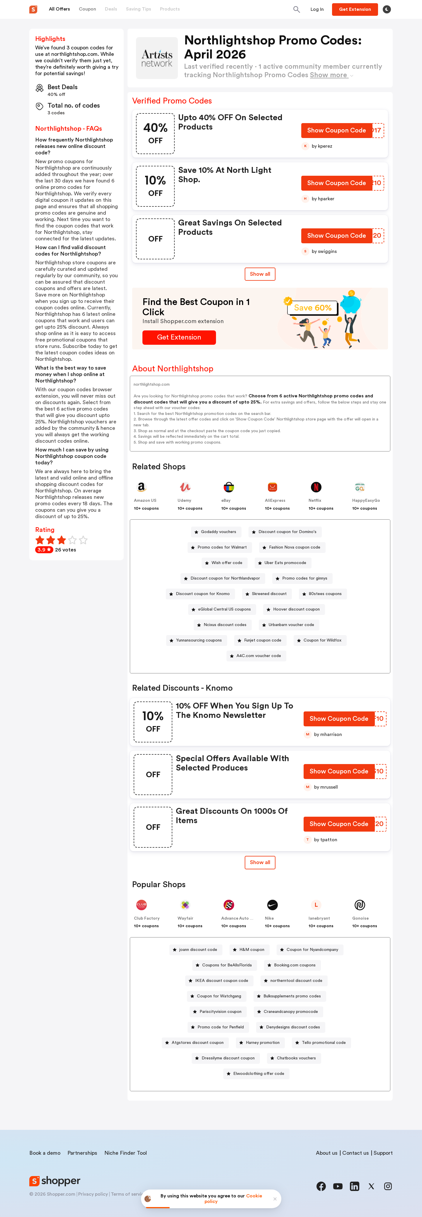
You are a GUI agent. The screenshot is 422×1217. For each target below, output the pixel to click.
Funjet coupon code (262, 640)
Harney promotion (263, 1043)
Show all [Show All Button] (260, 274)
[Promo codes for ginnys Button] (302, 578)
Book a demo (44, 1153)
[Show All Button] (260, 862)
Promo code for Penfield (221, 1027)
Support (383, 1153)
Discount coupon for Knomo (203, 594)
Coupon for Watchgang (219, 996)
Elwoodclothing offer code (258, 1074)
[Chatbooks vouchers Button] (294, 1058)
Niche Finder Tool (125, 1153)
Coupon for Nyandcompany (312, 950)
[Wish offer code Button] (225, 563)
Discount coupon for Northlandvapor (225, 578)
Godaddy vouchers (218, 532)
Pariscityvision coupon (220, 1012)
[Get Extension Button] (179, 337)
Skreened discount (269, 594)
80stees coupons (325, 594)
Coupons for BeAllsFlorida (227, 965)
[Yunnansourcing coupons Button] (196, 640)
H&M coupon (251, 950)
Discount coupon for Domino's (287, 532)
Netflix (315, 501)
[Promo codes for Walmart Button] (220, 547)
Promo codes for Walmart (222, 547)
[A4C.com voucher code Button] (256, 656)
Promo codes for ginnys (304, 578)
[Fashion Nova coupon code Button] (292, 547)
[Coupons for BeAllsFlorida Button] (224, 965)
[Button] (317, 9)
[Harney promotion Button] (260, 1042)
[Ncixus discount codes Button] (223, 625)
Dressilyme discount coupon (228, 1058)
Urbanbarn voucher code (291, 625)
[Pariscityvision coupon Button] (218, 1011)
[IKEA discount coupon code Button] (219, 980)
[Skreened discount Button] (267, 594)
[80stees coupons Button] (323, 594)
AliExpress (275, 501)
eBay (226, 501)
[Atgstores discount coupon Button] (195, 1042)
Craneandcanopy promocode (291, 1012)
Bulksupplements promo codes (292, 996)
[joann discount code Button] (195, 949)
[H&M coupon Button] (249, 949)
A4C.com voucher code (258, 656)
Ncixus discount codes (225, 625)
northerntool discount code (296, 981)
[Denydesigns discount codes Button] (290, 1027)
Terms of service (129, 1194)
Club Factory (147, 918)
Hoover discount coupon (296, 609)
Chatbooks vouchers (296, 1058)
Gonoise (360, 918)
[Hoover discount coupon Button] (294, 609)
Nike (269, 918)
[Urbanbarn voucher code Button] (289, 625)
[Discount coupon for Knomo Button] (200, 594)
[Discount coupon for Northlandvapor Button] (223, 578)
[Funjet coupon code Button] (260, 640)
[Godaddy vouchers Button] (216, 532)
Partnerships (82, 1153)
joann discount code (198, 950)
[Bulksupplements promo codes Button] (289, 996)
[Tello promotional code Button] (321, 1042)
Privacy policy (93, 1194)
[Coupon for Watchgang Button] (216, 996)
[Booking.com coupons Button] (292, 965)
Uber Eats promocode (285, 563)
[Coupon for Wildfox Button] (320, 640)
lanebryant (319, 918)
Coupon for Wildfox (322, 640)
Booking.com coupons (295, 965)
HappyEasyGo (366, 501)
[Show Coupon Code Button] (336, 131)
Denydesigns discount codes (293, 1027)
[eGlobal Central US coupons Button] (222, 609)
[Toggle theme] (387, 9)
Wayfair (185, 918)
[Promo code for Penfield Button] (218, 1027)
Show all (260, 862)
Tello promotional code (324, 1043)
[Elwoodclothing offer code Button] (256, 1073)
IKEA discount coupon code (221, 981)
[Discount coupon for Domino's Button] (285, 532)
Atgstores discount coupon (198, 1043)
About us (327, 1153)
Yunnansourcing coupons (199, 640)
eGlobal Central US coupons (224, 609)
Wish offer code (227, 563)
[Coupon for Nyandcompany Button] (310, 949)
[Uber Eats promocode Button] (283, 563)
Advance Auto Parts (240, 918)
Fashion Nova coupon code (294, 547)
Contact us (355, 1153)
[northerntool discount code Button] (294, 980)
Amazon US (145, 501)
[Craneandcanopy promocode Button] (288, 1011)
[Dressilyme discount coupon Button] (226, 1058)
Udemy (184, 501)
